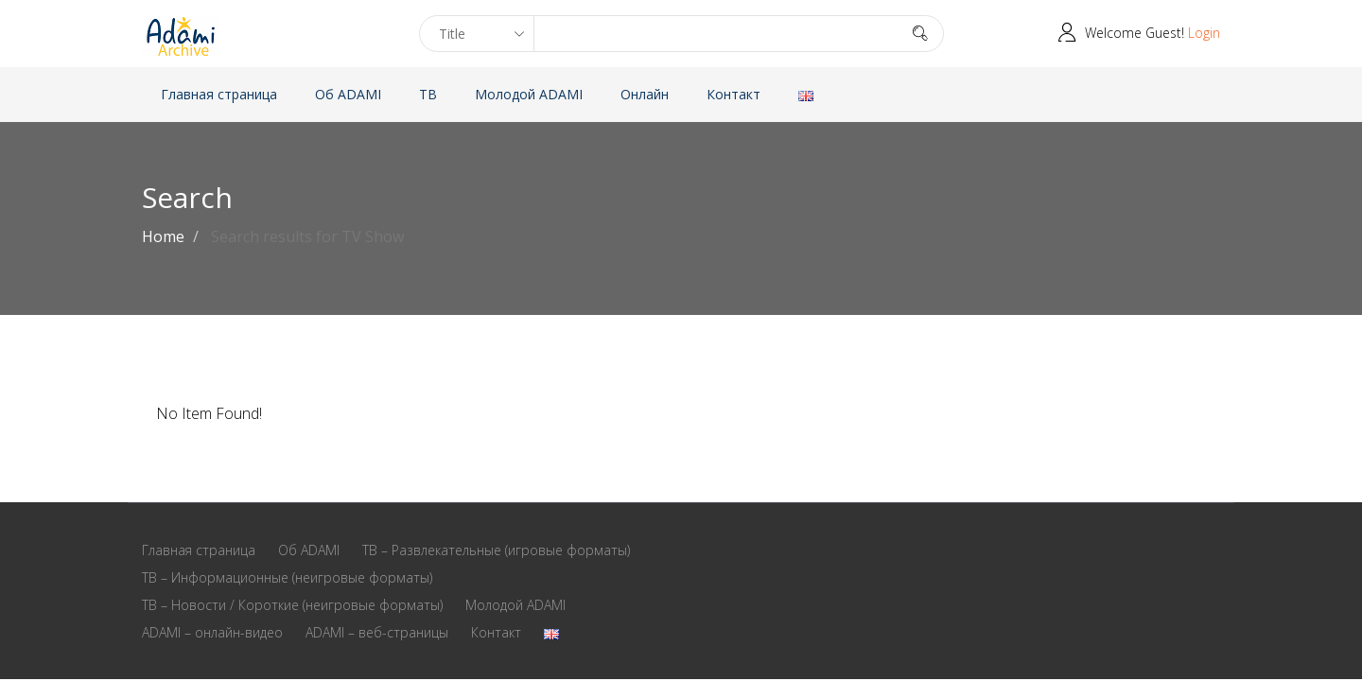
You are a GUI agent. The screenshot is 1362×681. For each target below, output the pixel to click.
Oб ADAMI (348, 94)
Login (1204, 33)
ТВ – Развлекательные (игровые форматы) (496, 550)
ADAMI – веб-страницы (377, 632)
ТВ (428, 94)
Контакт (733, 94)
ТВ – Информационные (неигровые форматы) (287, 577)
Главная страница (219, 94)
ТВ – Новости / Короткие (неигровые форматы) (292, 605)
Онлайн (644, 94)
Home (163, 236)
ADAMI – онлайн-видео (212, 632)
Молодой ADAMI (529, 94)
